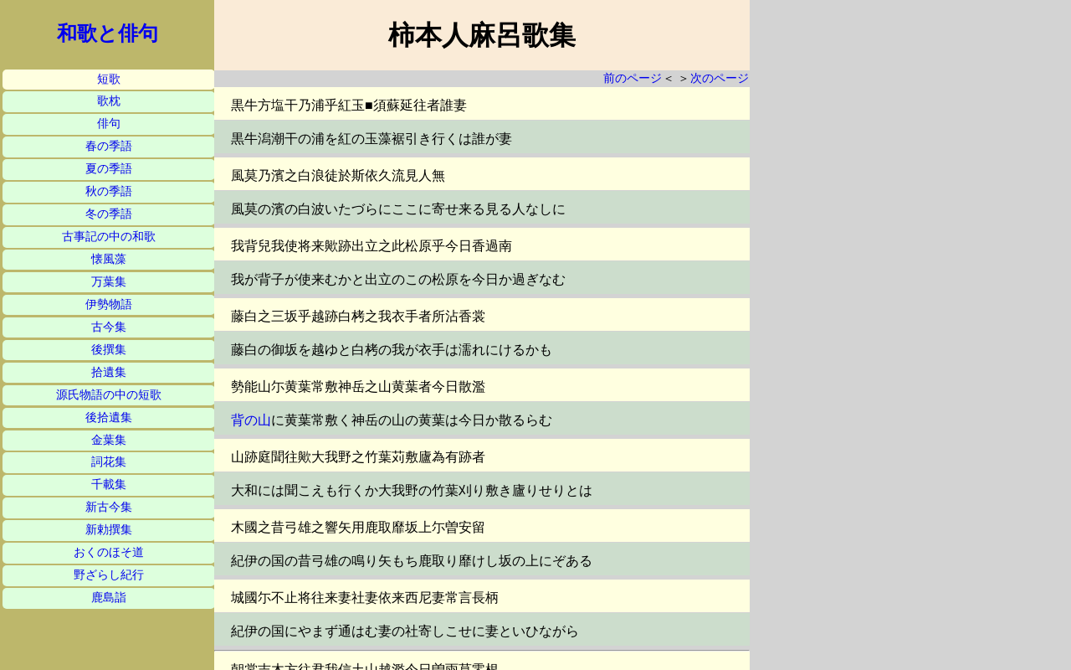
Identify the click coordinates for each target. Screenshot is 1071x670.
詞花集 (108, 462)
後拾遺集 (108, 417)
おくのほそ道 (109, 552)
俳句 (108, 123)
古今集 (108, 327)
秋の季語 (108, 191)
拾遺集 (108, 372)
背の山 (251, 420)
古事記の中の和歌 (109, 236)
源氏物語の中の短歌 (108, 395)
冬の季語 (108, 214)
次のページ (719, 78)
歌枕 (108, 101)
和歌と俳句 (107, 33)
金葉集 (108, 440)
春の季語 (108, 146)
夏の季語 (108, 168)
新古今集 (108, 507)
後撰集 (108, 349)
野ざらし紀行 (109, 575)
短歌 (108, 79)
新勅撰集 (108, 529)
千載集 (108, 484)
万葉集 (108, 282)
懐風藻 (108, 259)
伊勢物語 (108, 304)
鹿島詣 (108, 597)
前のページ (632, 78)
